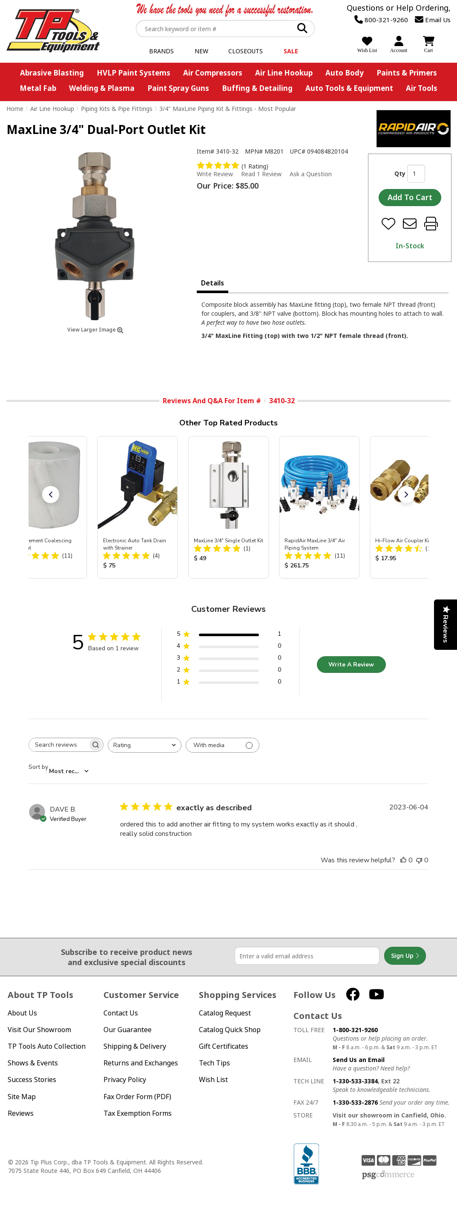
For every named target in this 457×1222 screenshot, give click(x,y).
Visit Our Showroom (39, 1029)
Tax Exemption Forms (137, 1113)
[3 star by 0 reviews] (229, 659)
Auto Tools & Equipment (349, 88)
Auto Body (344, 73)
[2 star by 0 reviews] (229, 671)
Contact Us (120, 1013)
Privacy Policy (124, 1079)
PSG (388, 1175)
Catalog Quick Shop (230, 1029)
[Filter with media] (222, 745)
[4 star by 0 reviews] (229, 647)
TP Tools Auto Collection (47, 1046)
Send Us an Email (359, 1060)
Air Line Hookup (284, 73)
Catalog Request (225, 1013)
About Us (22, 1013)
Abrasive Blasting (52, 73)
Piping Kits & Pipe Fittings (116, 109)
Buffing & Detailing (257, 88)
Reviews (21, 1113)
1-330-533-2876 (355, 1102)
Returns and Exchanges (140, 1063)
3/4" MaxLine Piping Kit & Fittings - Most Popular (227, 109)
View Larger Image (95, 329)
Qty (399, 173)
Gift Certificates (223, 1046)
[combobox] (144, 745)
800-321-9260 (381, 19)
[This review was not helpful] (419, 860)
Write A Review (351, 664)
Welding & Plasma (102, 88)
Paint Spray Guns (178, 88)
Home (14, 109)
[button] (50, 494)
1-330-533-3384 (355, 1081)
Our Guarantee (127, 1029)
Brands (161, 51)
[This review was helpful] (403, 860)
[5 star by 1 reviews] (229, 635)
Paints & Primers (407, 73)
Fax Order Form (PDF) (137, 1096)
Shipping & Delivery (134, 1046)
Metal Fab (38, 88)
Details (212, 283)
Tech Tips (214, 1063)
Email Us (433, 19)
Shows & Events (33, 1063)
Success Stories (32, 1079)
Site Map (22, 1096)
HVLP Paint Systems (133, 73)
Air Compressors (212, 73)
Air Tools (421, 88)
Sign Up (405, 955)
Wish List (213, 1079)
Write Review (215, 174)
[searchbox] (58, 744)
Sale (291, 51)
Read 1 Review (261, 174)
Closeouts (245, 51)
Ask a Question (311, 174)
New (201, 51)
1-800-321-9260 (355, 1030)
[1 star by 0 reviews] (229, 683)
